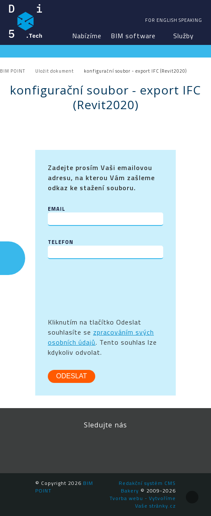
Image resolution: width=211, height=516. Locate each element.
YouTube (124, 448)
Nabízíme (87, 36)
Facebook (48, 448)
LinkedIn (86, 448)
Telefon (60, 242)
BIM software (133, 36)
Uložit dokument (54, 71)
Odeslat (71, 376)
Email (56, 208)
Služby (183, 36)
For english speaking (173, 20)
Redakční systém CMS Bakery (147, 487)
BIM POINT (25, 21)
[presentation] (111, 288)
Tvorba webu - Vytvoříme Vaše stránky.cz (142, 502)
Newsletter (162, 448)
